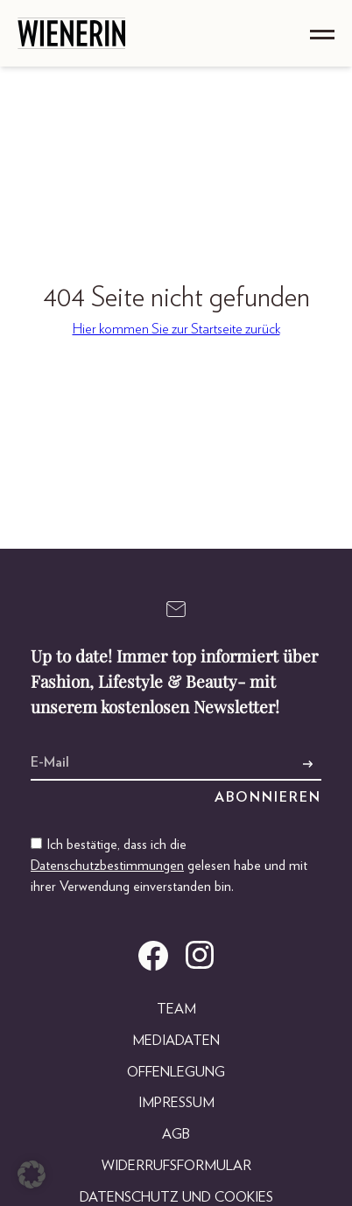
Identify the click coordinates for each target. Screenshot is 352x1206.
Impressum (176, 1103)
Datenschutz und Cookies (176, 1197)
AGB (176, 1134)
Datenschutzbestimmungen (107, 866)
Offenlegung (176, 1072)
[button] (31, 1174)
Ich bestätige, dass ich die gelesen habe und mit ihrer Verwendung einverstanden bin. (169, 866)
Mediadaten (176, 1041)
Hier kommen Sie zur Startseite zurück (176, 329)
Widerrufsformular (176, 1166)
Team (176, 1009)
